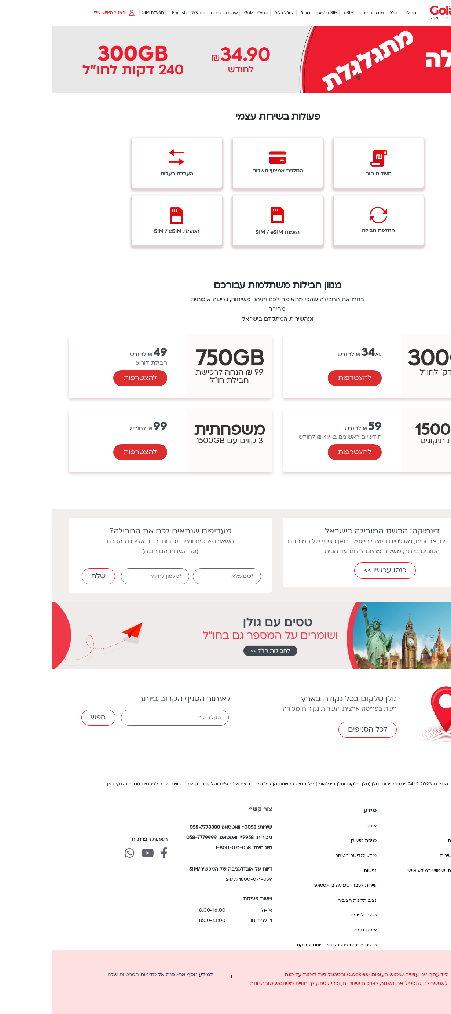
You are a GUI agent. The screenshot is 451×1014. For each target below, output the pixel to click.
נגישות (318, 870)
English (127, 13)
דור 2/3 (146, 13)
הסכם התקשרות (412, 840)
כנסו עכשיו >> (333, 570)
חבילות (357, 13)
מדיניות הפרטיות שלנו (79, 974)
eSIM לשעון (275, 13)
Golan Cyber (204, 13)
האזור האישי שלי (64, 12)
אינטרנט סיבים (172, 13)
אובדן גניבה (312, 930)
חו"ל (341, 13)
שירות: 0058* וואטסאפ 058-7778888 (179, 827)
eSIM (297, 13)
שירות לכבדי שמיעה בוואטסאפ (293, 885)
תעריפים (420, 900)
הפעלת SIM (101, 12)
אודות (318, 826)
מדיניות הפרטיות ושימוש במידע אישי (392, 870)
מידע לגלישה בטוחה (303, 855)
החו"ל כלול (233, 13)
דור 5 (253, 13)
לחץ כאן (64, 784)
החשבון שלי (417, 826)
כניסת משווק (311, 840)
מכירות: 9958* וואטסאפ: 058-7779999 (177, 837)
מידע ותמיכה (319, 13)
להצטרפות (302, 378)
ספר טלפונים (311, 915)
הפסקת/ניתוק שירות (408, 855)
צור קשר (208, 809)
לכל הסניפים (315, 729)
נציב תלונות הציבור (305, 900)
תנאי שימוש (417, 885)
